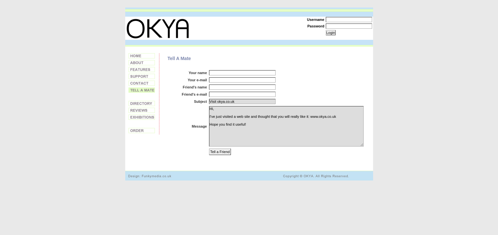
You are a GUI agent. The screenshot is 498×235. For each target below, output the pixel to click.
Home (141, 55)
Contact (141, 83)
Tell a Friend (141, 90)
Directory (141, 103)
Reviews (141, 110)
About (141, 62)
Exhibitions (141, 117)
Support (141, 76)
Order (141, 130)
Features (141, 69)
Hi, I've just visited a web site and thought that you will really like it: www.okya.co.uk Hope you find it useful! (286, 126)
